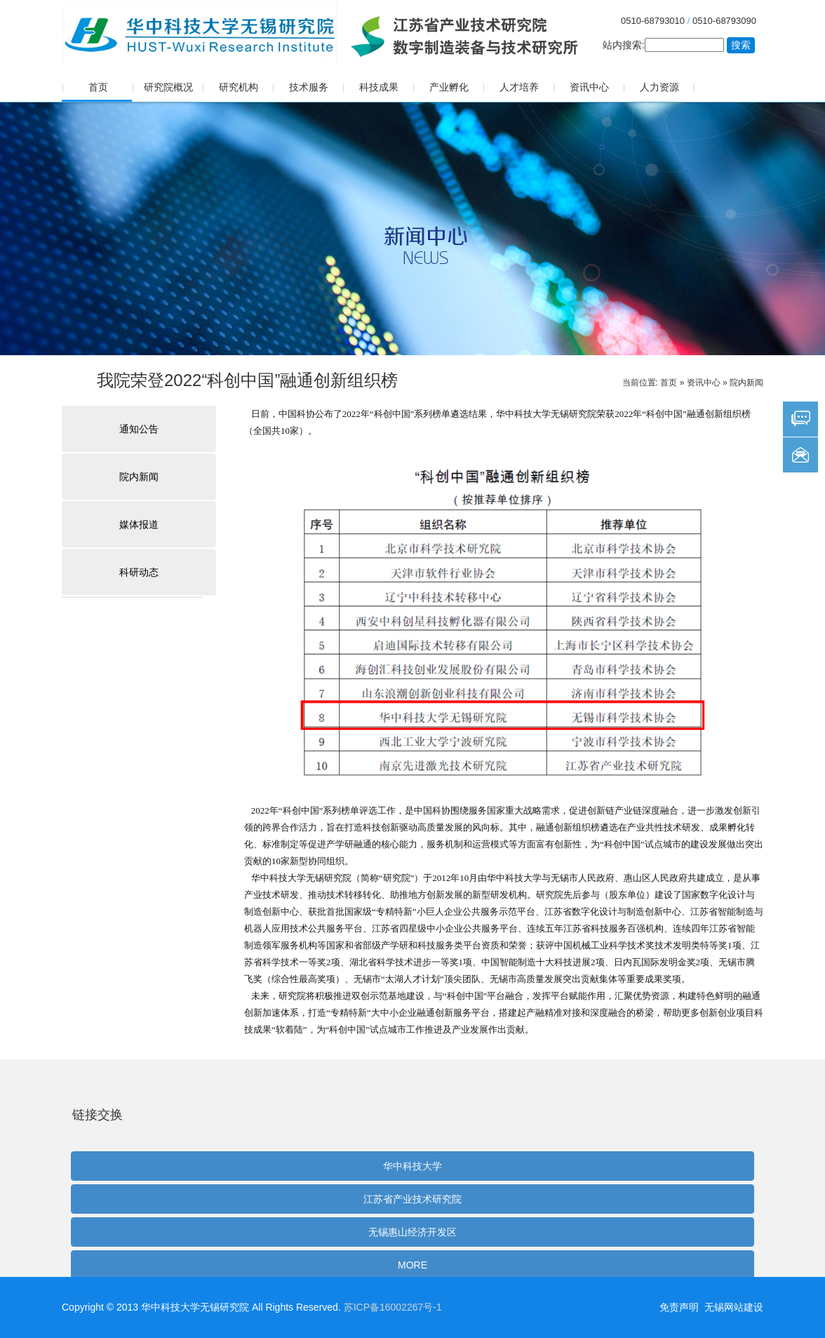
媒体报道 (139, 524)
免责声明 (679, 1307)
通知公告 (139, 429)
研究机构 (238, 87)
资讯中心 (589, 87)
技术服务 (308, 87)
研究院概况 (168, 87)
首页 (98, 87)
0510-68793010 (653, 20)
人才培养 (519, 87)
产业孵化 (449, 87)
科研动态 (139, 572)
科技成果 (378, 87)
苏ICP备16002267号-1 (393, 1307)
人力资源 (659, 87)
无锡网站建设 (733, 1307)
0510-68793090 (724, 20)
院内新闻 (746, 383)
